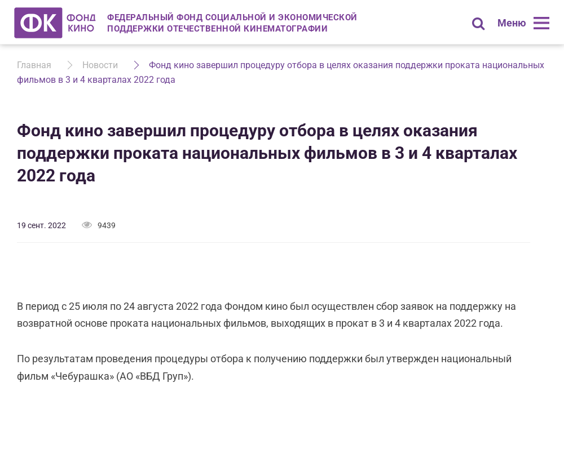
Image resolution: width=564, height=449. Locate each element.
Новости (100, 65)
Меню (511, 23)
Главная (34, 65)
